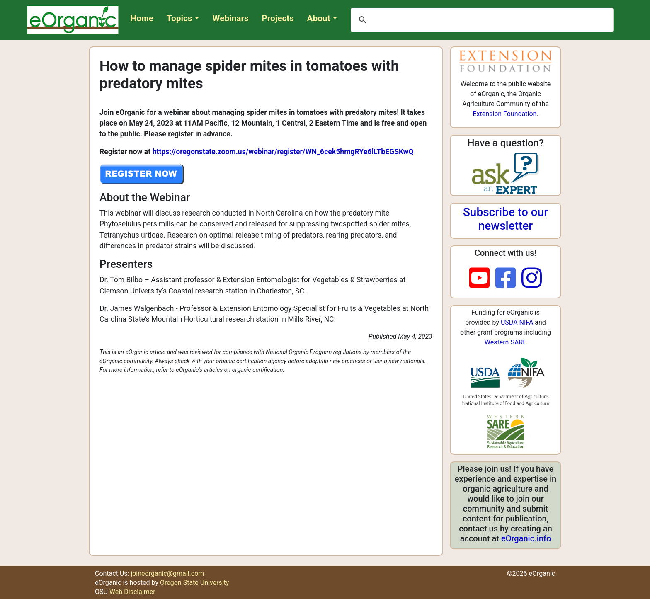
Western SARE (506, 342)
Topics (179, 18)
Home (142, 18)
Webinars (230, 18)
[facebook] (508, 278)
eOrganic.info (526, 538)
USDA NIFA (517, 322)
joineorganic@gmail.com (167, 573)
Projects (278, 18)
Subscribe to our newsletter (505, 219)
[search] (480, 20)
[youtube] (482, 278)
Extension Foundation (504, 114)
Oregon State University (194, 583)
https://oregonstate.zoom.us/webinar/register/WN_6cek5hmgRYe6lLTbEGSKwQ (283, 152)
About (318, 18)
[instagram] (531, 278)
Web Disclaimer (132, 592)
